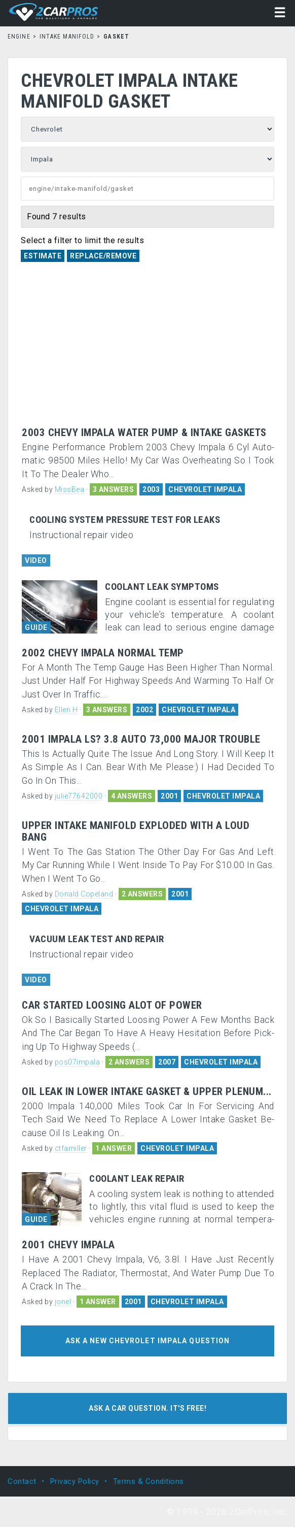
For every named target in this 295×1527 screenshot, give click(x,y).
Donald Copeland (84, 894)
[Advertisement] (148, 351)
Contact (22, 1481)
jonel (63, 1302)
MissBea (70, 489)
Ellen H (66, 710)
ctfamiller (71, 1148)
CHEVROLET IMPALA (205, 489)
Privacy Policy (74, 1481)
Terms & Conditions (148, 1481)
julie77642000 (79, 796)
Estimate (42, 256)
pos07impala (77, 1062)
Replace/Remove (103, 256)
